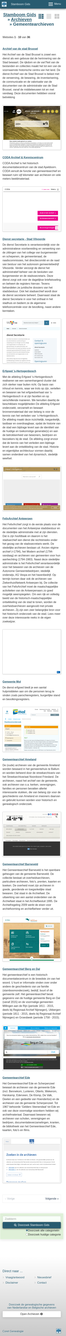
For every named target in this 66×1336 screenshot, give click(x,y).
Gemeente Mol (12, 681)
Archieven (21, 19)
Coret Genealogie (13, 1331)
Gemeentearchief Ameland (19, 759)
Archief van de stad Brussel (20, 48)
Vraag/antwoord (15, 1277)
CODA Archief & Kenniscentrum (23, 157)
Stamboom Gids (20, 4)
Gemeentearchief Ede (16, 1077)
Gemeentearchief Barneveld (20, 864)
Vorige (11, 1198)
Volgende (50, 1198)
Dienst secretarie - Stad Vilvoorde (24, 239)
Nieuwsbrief (44, 1277)
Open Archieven (31, 1314)
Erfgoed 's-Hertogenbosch (19, 371)
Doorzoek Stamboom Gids (31, 1225)
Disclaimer (12, 1282)
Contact (42, 1282)
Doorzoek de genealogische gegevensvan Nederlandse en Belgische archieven (31, 1306)
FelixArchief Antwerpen (17, 518)
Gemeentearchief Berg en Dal (21, 969)
